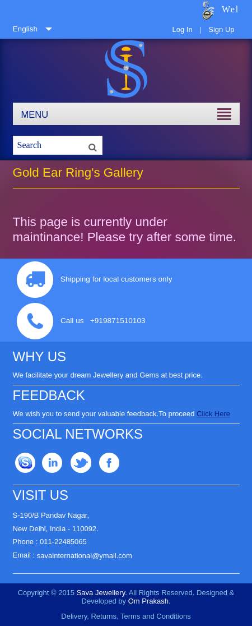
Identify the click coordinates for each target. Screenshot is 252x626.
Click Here (213, 413)
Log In (182, 29)
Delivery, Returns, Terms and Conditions (125, 616)
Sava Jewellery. (102, 592)
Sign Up (221, 29)
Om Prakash (148, 601)
